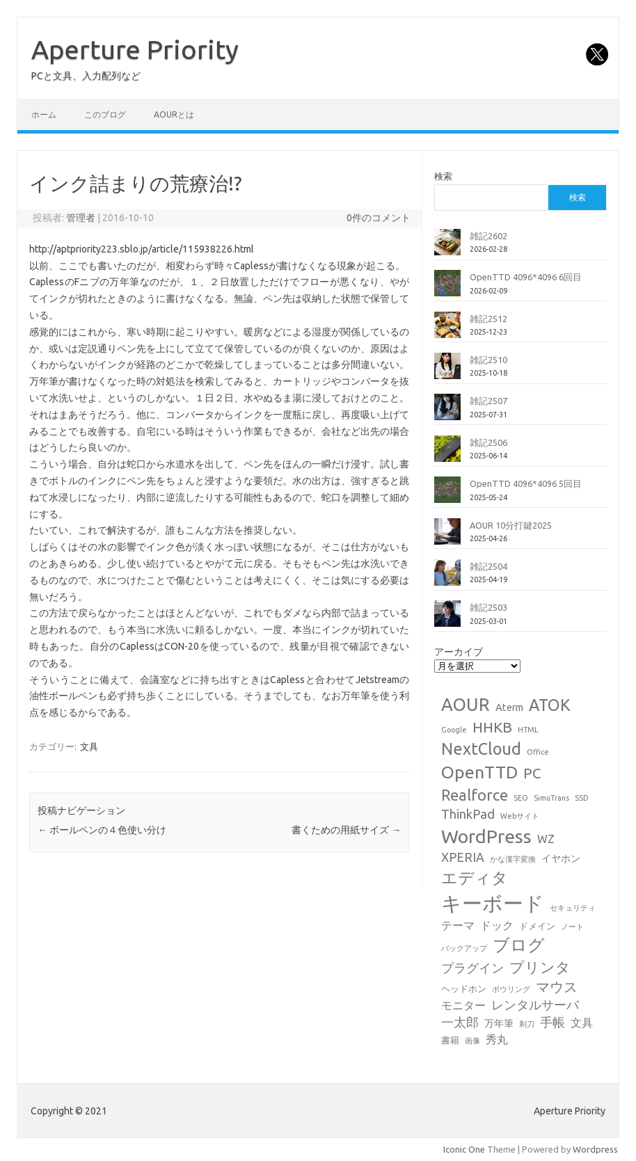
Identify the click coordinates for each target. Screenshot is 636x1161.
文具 (89, 746)
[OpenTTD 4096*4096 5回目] (447, 495)
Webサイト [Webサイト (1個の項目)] (519, 816)
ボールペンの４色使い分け (102, 829)
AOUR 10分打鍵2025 (511, 525)
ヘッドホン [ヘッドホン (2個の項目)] (463, 988)
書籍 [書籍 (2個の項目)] (450, 1040)
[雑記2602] (447, 247)
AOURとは (174, 114)
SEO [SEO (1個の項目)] (521, 798)
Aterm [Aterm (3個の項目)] (509, 707)
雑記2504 (488, 566)
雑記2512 (488, 318)
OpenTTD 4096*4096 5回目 (526, 483)
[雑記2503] (447, 619)
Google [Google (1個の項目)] (454, 730)
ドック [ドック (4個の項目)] (497, 925)
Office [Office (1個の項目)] (538, 752)
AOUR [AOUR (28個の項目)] (465, 704)
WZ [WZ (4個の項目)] (546, 839)
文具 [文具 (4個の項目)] (582, 1022)
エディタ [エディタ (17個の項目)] (474, 877)
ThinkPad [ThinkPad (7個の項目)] (468, 814)
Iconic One (464, 1149)
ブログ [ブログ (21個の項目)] (519, 945)
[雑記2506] (447, 454)
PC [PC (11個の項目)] (532, 773)
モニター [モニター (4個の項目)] (463, 1005)
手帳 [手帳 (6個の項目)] (552, 1022)
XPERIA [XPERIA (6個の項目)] (462, 857)
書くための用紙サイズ (346, 829)
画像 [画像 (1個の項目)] (472, 1040)
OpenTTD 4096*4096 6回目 (526, 277)
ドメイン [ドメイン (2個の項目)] (537, 926)
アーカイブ (458, 651)
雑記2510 (488, 360)
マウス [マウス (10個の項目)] (557, 987)
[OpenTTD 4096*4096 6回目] (447, 288)
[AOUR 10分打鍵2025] (447, 537)
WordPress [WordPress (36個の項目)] (486, 836)
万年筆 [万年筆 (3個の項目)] (499, 1023)
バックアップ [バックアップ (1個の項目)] (464, 948)
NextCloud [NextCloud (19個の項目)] (481, 748)
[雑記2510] (447, 371)
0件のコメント (379, 217)
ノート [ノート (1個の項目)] (572, 926)
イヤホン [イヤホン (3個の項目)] (560, 858)
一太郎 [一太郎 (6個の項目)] (460, 1022)
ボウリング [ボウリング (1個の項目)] (511, 989)
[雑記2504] (447, 578)
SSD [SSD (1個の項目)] (582, 798)
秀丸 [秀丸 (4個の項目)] (497, 1039)
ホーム (43, 114)
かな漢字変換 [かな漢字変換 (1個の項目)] (513, 859)
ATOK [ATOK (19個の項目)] (550, 705)
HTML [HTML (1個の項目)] (528, 730)
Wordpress (595, 1149)
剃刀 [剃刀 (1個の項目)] (526, 1024)
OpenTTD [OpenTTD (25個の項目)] (479, 772)
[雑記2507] (447, 412)
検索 (443, 176)
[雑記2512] (447, 330)
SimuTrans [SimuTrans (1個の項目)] (551, 798)
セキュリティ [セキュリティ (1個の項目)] (573, 908)
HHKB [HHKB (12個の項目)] (492, 727)
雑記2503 (488, 607)
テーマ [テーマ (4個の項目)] (458, 925)
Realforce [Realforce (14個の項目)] (474, 795)
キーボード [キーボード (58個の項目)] (492, 903)
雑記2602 (488, 236)
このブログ (105, 114)
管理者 (80, 217)
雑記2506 (488, 442)
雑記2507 (488, 401)
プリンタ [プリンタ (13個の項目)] (540, 967)
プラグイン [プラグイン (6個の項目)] (472, 968)
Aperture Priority (135, 49)
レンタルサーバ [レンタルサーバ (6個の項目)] (535, 1004)
